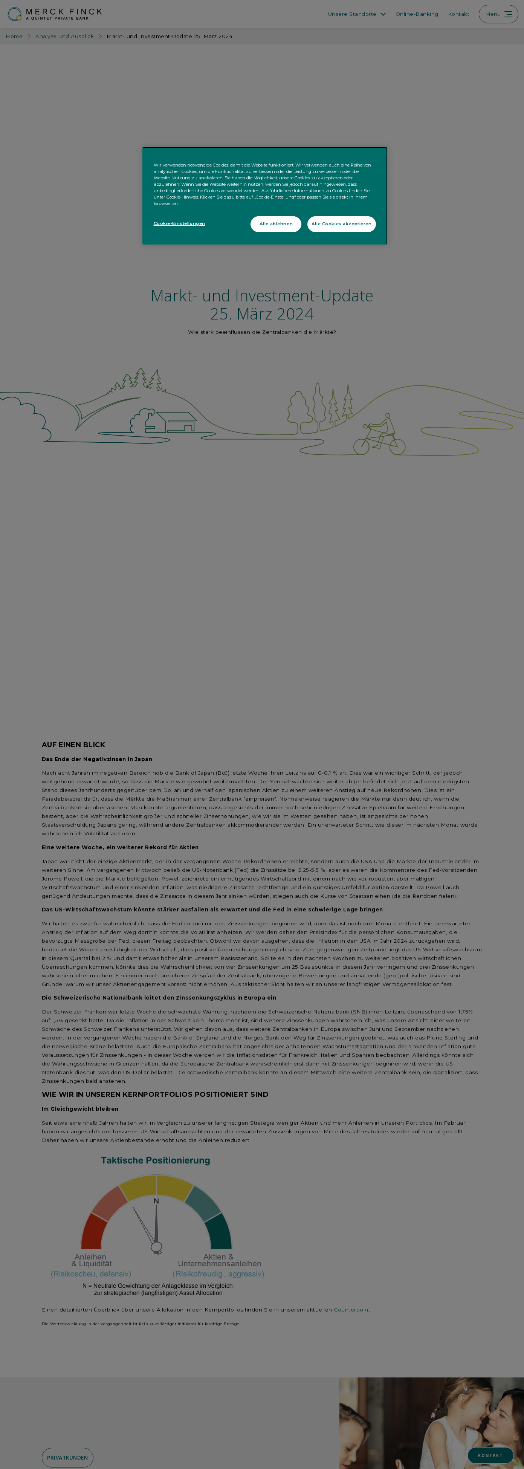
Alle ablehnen (276, 223)
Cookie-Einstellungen (179, 223)
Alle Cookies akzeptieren (342, 223)
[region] (264, 196)
